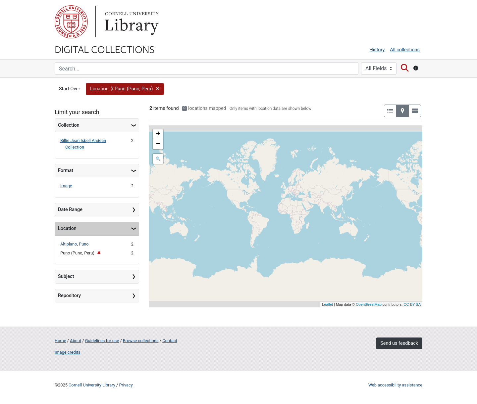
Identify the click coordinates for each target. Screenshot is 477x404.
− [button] (158, 144)
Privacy (125, 384)
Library (130, 21)
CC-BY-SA (412, 304)
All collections (405, 50)
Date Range (70, 209)
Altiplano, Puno (74, 244)
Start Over (69, 89)
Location (67, 228)
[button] (125, 89)
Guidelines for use (102, 340)
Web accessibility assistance (395, 384)
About (75, 340)
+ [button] (158, 134)
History (377, 50)
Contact (169, 340)
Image (66, 185)
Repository (69, 295)
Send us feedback (399, 343)
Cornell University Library (92, 384)
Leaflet (327, 304)
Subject (66, 276)
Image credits (67, 352)
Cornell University (71, 21)
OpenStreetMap (369, 304)
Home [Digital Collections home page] (60, 340)
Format (65, 170)
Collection (69, 125)
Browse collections (141, 340)
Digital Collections (105, 49)
